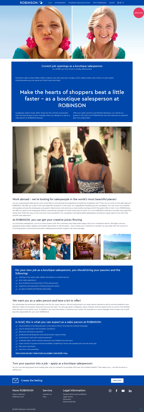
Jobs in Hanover (18, 394)
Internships (60, 3)
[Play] (72, 159)
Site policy (67, 399)
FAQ (65, 353)
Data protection (69, 401)
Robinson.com (18, 397)
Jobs (50, 3)
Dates (112, 3)
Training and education (79, 3)
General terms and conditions (75, 394)
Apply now (117, 380)
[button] (120, 3)
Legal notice (68, 397)
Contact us (47, 394)
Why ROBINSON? (99, 3)
